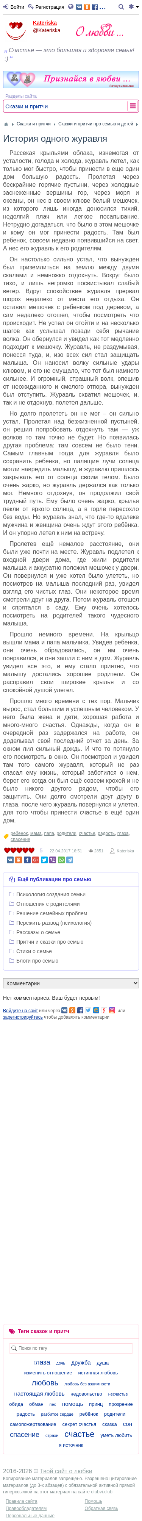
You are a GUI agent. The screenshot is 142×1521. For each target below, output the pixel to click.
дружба (81, 1362)
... (91, 6)
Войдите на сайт (20, 1010)
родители (66, 833)
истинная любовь (98, 1373)
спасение (20, 839)
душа (103, 1363)
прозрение (121, 1404)
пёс (53, 1404)
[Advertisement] (71, 1092)
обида (16, 1404)
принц (96, 1404)
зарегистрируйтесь (23, 1017)
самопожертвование (33, 1424)
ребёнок (19, 833)
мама (36, 833)
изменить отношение (48, 1373)
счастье (87, 833)
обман (36, 1404)
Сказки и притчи (26, 106)
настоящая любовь (39, 1393)
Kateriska (45, 23)
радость (106, 833)
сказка (109, 1424)
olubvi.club (101, 1491)
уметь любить (116, 1435)
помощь (72, 1404)
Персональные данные (30, 1515)
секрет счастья (79, 1424)
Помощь (93, 1501)
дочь (60, 1363)
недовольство (86, 1394)
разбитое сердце (57, 1414)
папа (49, 833)
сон (127, 1424)
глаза (123, 833)
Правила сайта (21, 1501)
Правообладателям (26, 1508)
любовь (45, 1383)
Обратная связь (101, 1508)
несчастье (118, 1394)
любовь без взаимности (87, 1384)
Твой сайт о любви (66, 1471)
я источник (71, 1445)
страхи (51, 1435)
